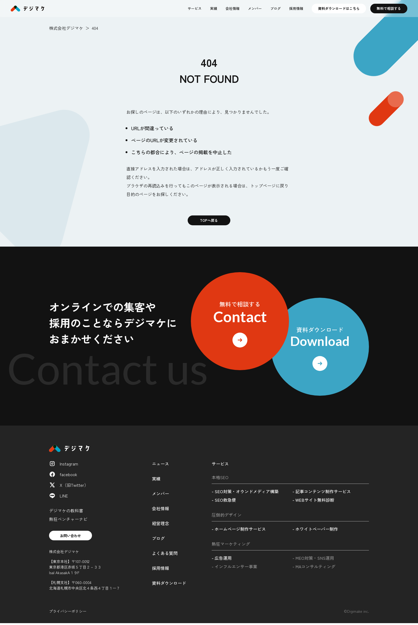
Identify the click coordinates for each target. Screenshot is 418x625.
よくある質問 (165, 554)
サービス (195, 8)
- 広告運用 (222, 558)
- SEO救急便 (224, 500)
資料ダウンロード (169, 584)
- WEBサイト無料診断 (313, 500)
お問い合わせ (72, 537)
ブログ (275, 8)
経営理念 (160, 524)
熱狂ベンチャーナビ (68, 520)
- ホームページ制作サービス (239, 529)
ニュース (160, 464)
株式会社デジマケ (66, 28)
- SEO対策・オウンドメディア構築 (245, 492)
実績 (213, 8)
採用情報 (296, 8)
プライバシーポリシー (67, 613)
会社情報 (232, 8)
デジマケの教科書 (66, 511)
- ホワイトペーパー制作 (315, 529)
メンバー (255, 8)
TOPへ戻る (209, 221)
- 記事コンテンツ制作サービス (321, 492)
